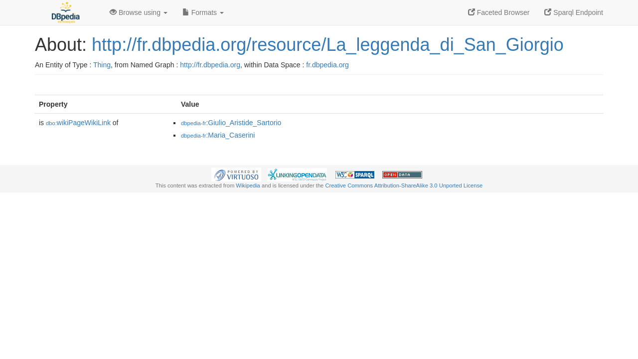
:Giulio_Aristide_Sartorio (231, 123)
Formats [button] (203, 12)
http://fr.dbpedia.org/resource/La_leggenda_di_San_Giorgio (328, 44)
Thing (102, 65)
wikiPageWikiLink (78, 123)
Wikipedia (248, 185)
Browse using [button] (138, 12)
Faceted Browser (499, 12)
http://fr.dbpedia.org (210, 65)
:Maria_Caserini (218, 135)
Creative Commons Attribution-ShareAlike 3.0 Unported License (403, 185)
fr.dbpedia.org (327, 65)
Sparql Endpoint (573, 12)
